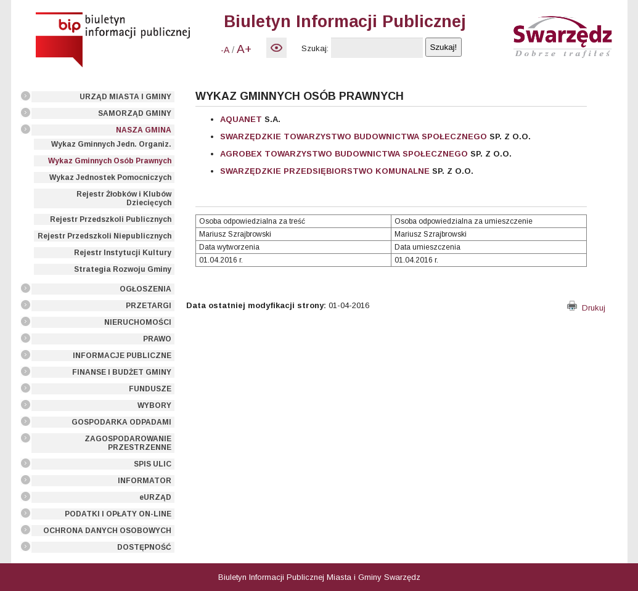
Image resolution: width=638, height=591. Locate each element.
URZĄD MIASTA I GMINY (125, 96)
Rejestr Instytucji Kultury (122, 252)
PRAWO (157, 339)
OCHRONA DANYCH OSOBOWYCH (107, 530)
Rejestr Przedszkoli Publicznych (110, 219)
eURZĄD (155, 497)
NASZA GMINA (143, 130)
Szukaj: (315, 48)
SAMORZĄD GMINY (134, 113)
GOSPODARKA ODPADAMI (121, 422)
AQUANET (241, 119)
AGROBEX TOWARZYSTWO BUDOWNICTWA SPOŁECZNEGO (344, 153)
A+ (244, 49)
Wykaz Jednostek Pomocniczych (110, 177)
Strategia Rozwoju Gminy (122, 269)
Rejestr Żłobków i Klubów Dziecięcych (123, 198)
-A (225, 50)
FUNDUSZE (150, 389)
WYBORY (154, 405)
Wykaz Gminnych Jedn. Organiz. (111, 144)
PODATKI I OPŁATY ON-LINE (118, 514)
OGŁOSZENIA (145, 289)
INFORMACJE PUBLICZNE (122, 355)
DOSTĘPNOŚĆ (144, 547)
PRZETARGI (148, 305)
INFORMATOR (144, 480)
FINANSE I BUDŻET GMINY (121, 372)
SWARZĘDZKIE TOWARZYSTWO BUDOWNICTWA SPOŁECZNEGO (353, 136)
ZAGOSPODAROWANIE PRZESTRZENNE (127, 443)
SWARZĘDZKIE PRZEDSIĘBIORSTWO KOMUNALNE (325, 171)
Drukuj (586, 307)
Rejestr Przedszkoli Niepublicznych (104, 236)
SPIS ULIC (152, 464)
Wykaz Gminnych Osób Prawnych (109, 161)
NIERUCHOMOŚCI (137, 322)
